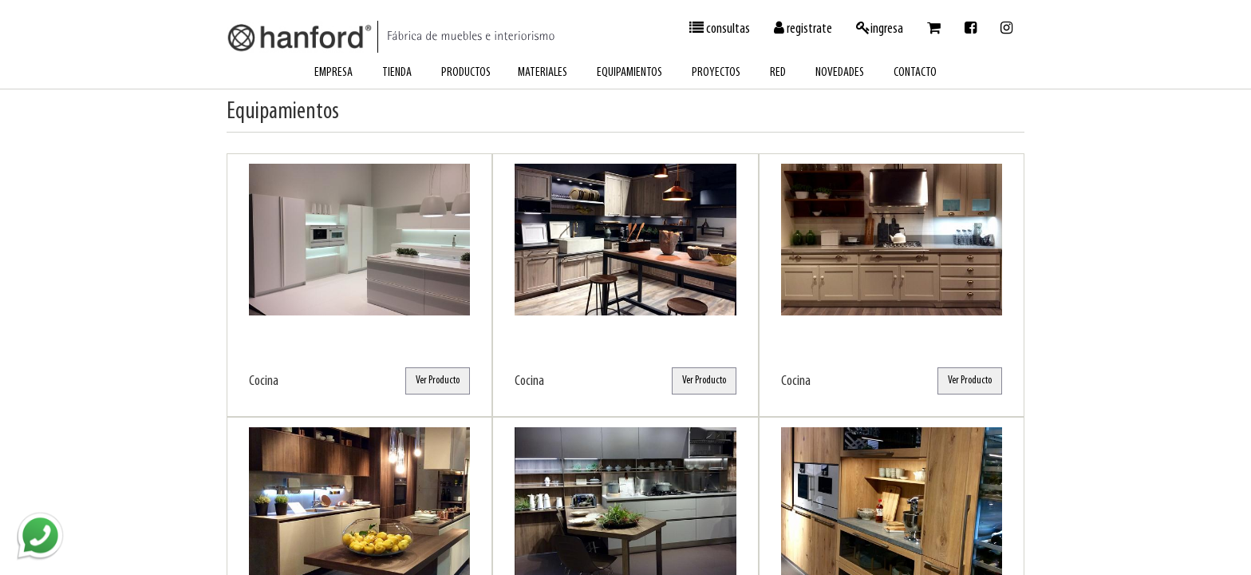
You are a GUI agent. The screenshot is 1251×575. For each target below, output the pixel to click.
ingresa (879, 29)
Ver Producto (438, 381)
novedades (839, 72)
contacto (915, 72)
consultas (719, 29)
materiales (542, 72)
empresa (333, 72)
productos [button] (466, 72)
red (778, 72)
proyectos (716, 72)
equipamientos (629, 72)
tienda (397, 72)
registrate (803, 29)
